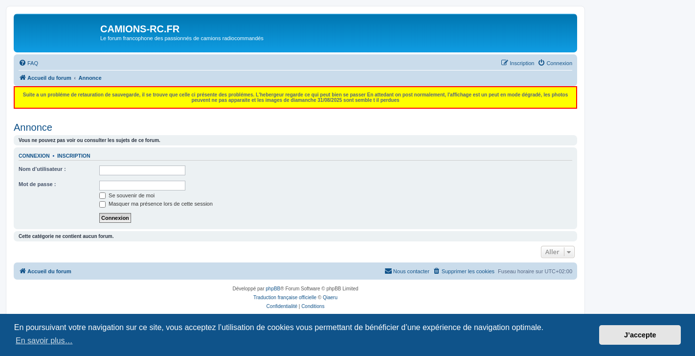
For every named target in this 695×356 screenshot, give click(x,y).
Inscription (73, 156)
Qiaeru (330, 297)
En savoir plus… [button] (44, 340)
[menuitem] (28, 63)
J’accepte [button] (640, 335)
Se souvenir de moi (127, 195)
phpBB (273, 288)
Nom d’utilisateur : (42, 169)
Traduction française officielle (284, 297)
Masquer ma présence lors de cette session (156, 204)
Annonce (33, 127)
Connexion (34, 156)
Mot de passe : (37, 184)
